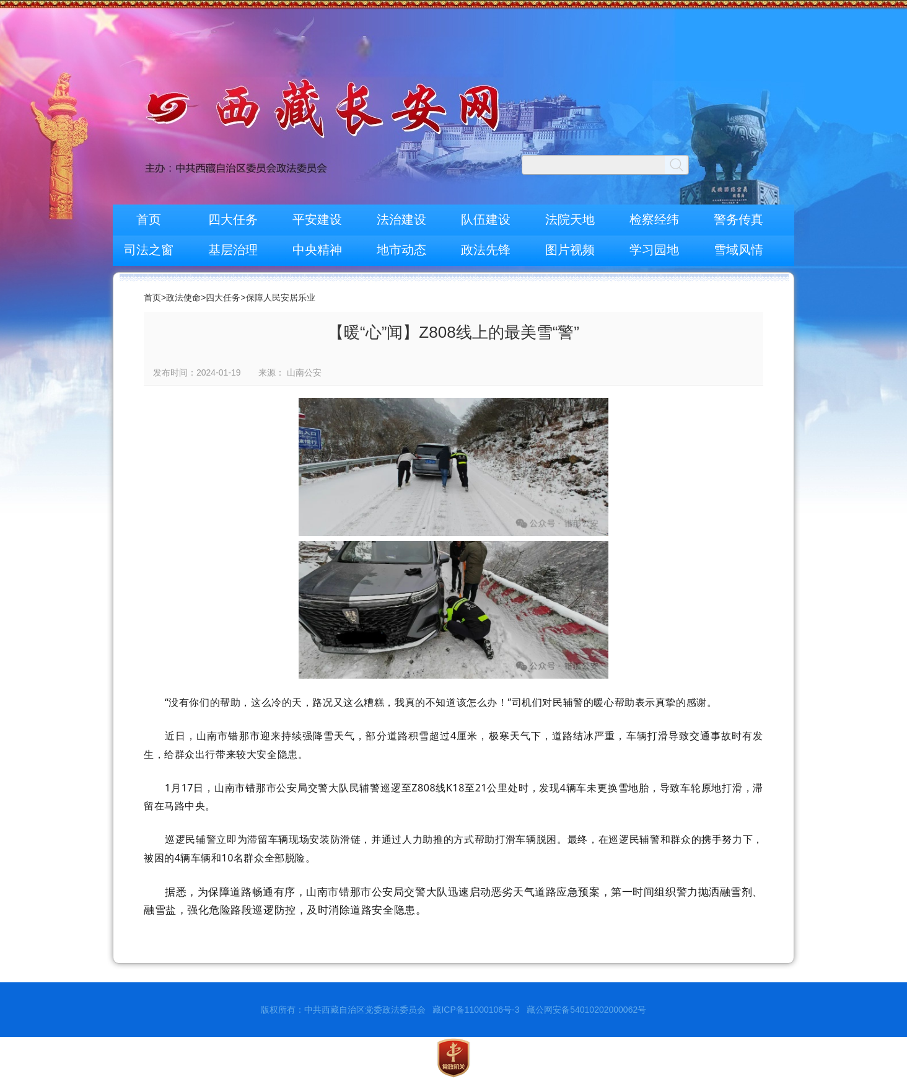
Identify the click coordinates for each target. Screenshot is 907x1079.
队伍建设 (485, 219)
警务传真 (738, 219)
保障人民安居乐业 (280, 297)
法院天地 (570, 219)
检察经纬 (654, 219)
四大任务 (233, 219)
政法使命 (183, 297)
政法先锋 (485, 250)
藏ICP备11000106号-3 (475, 1010)
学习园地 (654, 250)
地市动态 (401, 250)
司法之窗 (148, 250)
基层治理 (233, 250)
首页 (148, 219)
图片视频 (570, 250)
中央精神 (317, 250)
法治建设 (401, 219)
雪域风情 (738, 250)
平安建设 (317, 219)
